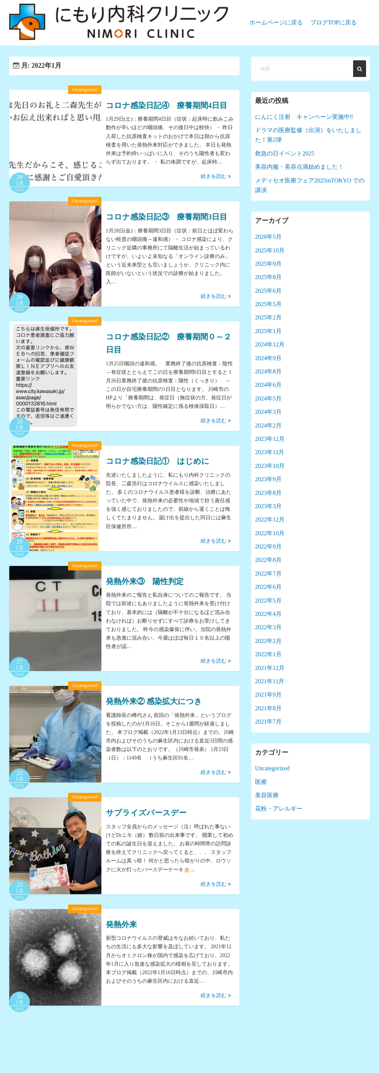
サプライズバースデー (146, 812)
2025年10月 (270, 250)
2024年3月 (268, 412)
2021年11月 (269, 681)
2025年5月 (268, 304)
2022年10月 (270, 533)
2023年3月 (268, 506)
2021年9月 (268, 694)
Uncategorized (85, 89)
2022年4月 (268, 614)
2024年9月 (268, 358)
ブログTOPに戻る (333, 22)
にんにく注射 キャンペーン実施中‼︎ (304, 117)
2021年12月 (270, 668)
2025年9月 (268, 264)
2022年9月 (268, 546)
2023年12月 (270, 439)
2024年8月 (268, 371)
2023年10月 (270, 466)
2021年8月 (268, 708)
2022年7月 (268, 573)
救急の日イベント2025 (284, 153)
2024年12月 (270, 344)
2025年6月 (268, 291)
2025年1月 (268, 331)
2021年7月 (268, 721)
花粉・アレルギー (278, 808)
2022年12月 (270, 519)
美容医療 (267, 795)
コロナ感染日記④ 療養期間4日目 (167, 105)
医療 (261, 782)
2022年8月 (268, 560)
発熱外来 (121, 924)
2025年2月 (268, 317)
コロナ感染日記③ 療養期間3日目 (167, 216)
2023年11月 (269, 452)
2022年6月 (268, 587)
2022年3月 (268, 627)
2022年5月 (268, 600)
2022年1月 (268, 654)
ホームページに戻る (276, 22)
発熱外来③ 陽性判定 (145, 581)
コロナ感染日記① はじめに (157, 461)
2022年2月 (268, 641)
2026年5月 (268, 237)
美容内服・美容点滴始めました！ (299, 167)
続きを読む (216, 176)
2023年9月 (268, 479)
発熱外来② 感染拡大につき (154, 701)
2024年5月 (268, 398)
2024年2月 (268, 425)
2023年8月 (268, 493)
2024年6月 (268, 385)
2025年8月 (268, 277)
